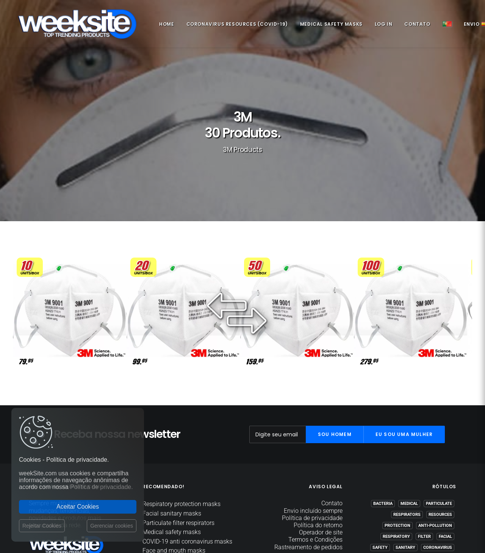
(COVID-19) (441, 489)
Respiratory (396, 467)
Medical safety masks (328, 25)
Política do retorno (318, 455)
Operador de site (321, 463)
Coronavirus (437, 478)
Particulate (439, 434)
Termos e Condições (315, 470)
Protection (397, 456)
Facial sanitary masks (171, 444)
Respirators (407, 445)
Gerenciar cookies (111, 526)
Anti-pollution (435, 456)
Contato (414, 25)
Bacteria (383, 434)
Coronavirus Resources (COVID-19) (234, 25)
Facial (445, 467)
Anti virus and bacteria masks (182, 499)
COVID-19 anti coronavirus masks (187, 472)
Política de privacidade (312, 448)
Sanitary (405, 478)
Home (163, 25)
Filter (424, 467)
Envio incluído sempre (313, 441)
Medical (409, 434)
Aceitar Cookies (77, 506)
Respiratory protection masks (181, 434)
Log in (381, 25)
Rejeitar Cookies (41, 526)
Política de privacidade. (101, 487)
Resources (440, 445)
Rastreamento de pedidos (308, 477)
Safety (380, 478)
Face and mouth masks (173, 481)
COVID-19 (414, 489)
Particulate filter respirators (178, 453)
